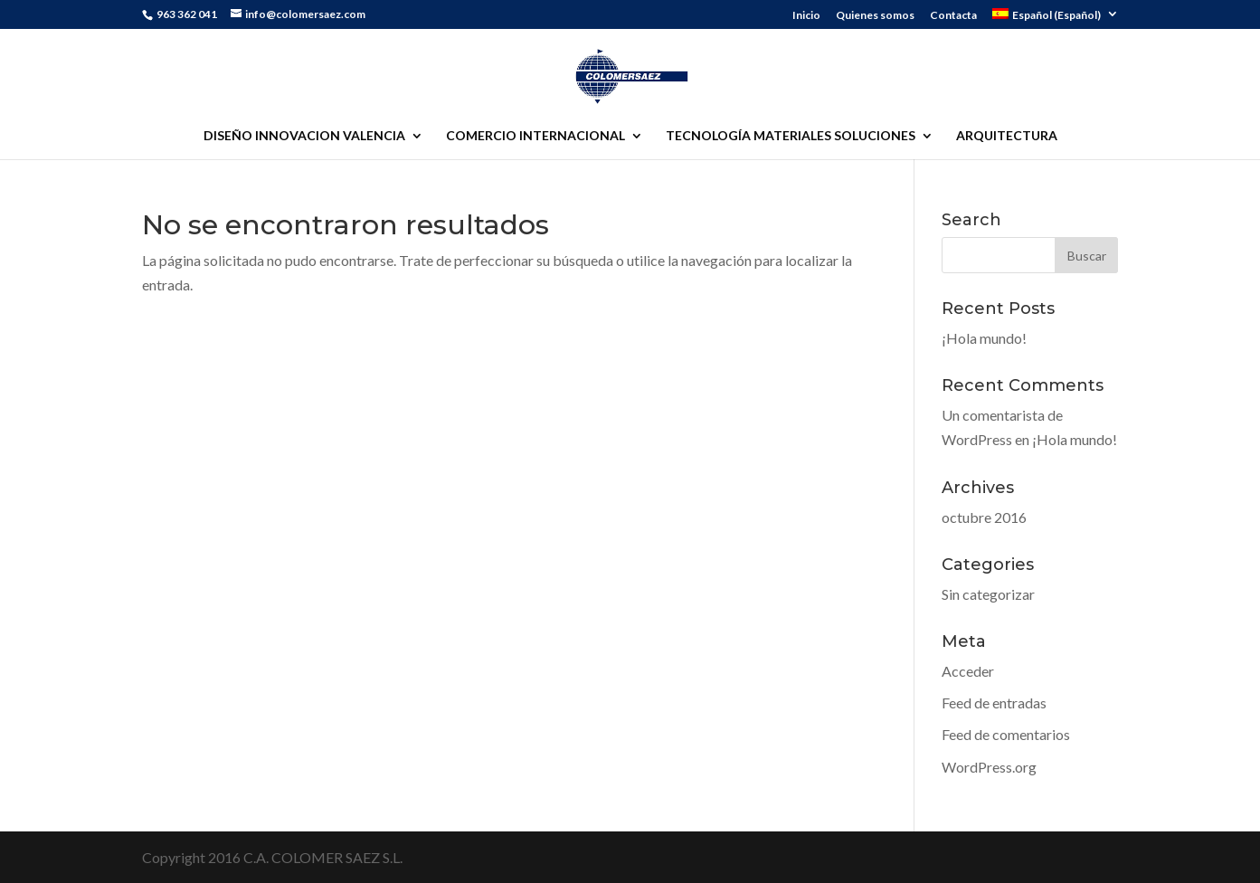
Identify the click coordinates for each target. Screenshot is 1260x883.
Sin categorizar (988, 594)
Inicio (806, 16)
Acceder (968, 670)
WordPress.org (989, 766)
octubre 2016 (984, 517)
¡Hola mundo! (984, 338)
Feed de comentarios (1006, 734)
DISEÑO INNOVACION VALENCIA (304, 136)
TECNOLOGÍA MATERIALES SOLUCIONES (790, 136)
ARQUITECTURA (1006, 136)
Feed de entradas (994, 702)
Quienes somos (875, 16)
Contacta (953, 16)
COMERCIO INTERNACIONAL (535, 136)
